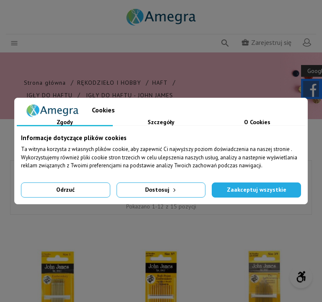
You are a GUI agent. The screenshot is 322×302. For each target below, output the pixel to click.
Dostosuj (161, 189)
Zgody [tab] (65, 122)
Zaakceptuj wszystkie (256, 189)
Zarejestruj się (266, 42)
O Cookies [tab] (257, 122)
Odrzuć (65, 189)
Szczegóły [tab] (161, 122)
